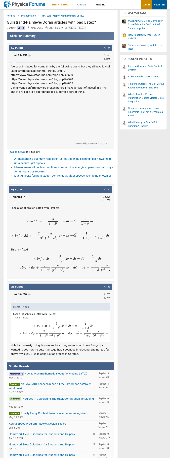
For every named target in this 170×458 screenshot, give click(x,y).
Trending (99, 4)
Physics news (16, 153)
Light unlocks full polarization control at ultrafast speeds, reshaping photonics (63, 177)
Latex (82, 29)
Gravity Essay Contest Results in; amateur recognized (54, 414)
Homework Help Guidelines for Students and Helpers (42, 435)
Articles (72, 29)
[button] (71, 4)
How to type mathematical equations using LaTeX (56, 374)
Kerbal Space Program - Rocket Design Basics (37, 425)
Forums (81, 4)
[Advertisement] (60, 119)
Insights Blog (60, 4)
